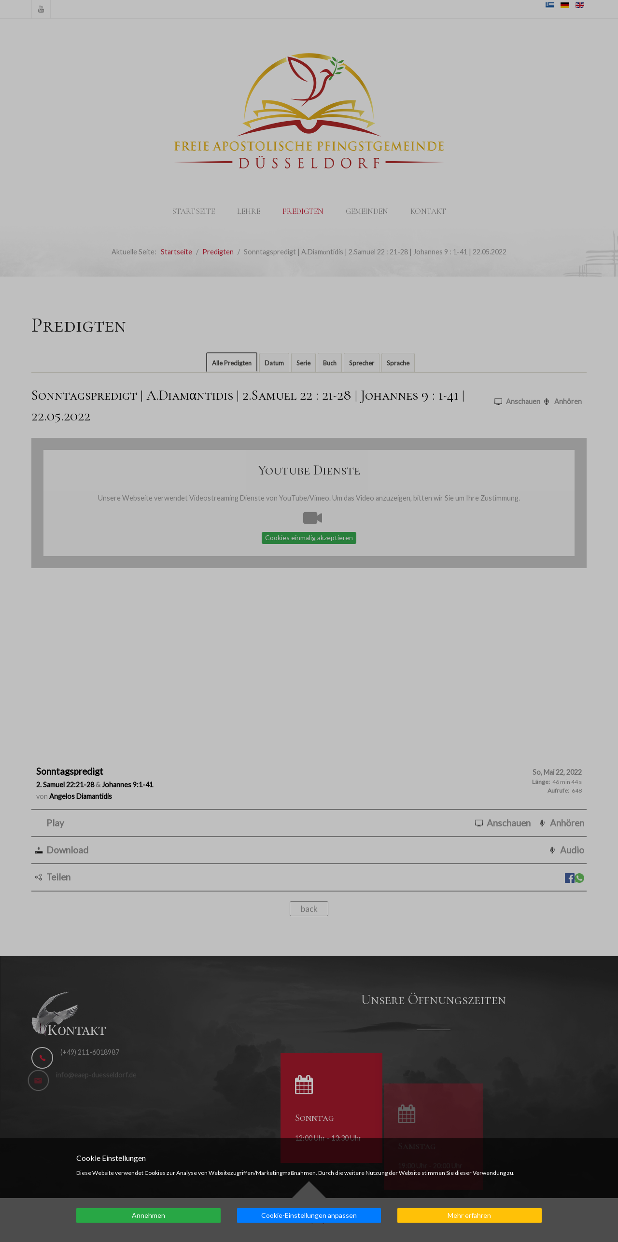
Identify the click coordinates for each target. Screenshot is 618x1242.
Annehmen (148, 1215)
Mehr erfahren (469, 1215)
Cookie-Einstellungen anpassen (309, 1215)
